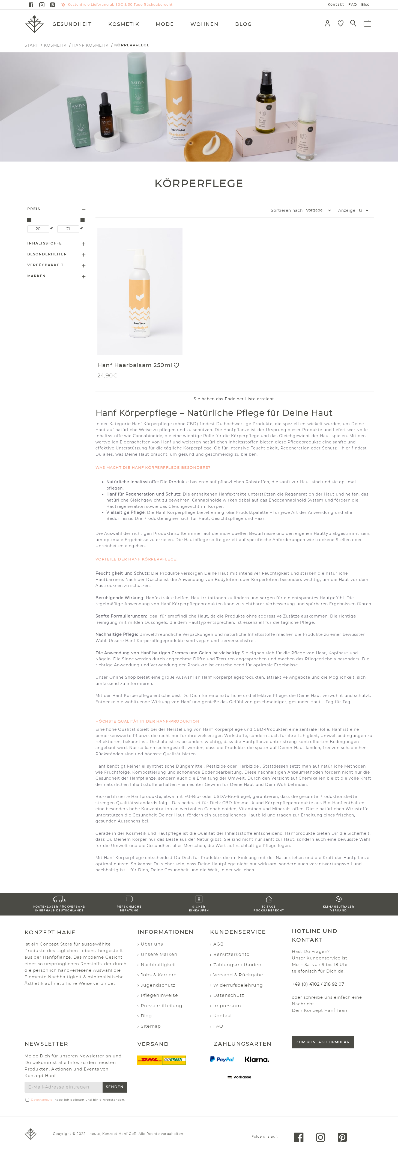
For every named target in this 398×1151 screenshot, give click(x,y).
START (31, 45)
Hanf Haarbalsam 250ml (135, 365)
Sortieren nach (265, 210)
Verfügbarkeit (45, 265)
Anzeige (346, 210)
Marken (36, 276)
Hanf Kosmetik (90, 45)
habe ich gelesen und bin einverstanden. (75, 1100)
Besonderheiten (47, 254)
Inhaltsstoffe (44, 243)
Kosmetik (55, 45)
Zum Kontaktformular (322, 1042)
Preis (33, 209)
